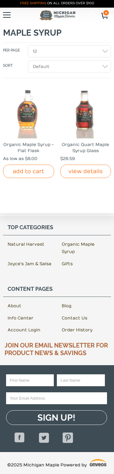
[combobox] (69, 51)
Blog (66, 305)
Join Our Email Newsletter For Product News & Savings (56, 349)
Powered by (83, 464)
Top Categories (30, 227)
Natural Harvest (26, 244)
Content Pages (30, 289)
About (14, 305)
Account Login (24, 330)
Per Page (11, 50)
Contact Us (74, 318)
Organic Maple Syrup (78, 248)
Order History (77, 330)
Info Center (20, 318)
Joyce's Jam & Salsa (29, 263)
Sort (7, 65)
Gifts (67, 263)
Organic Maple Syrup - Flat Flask (28, 147)
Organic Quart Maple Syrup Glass (85, 147)
